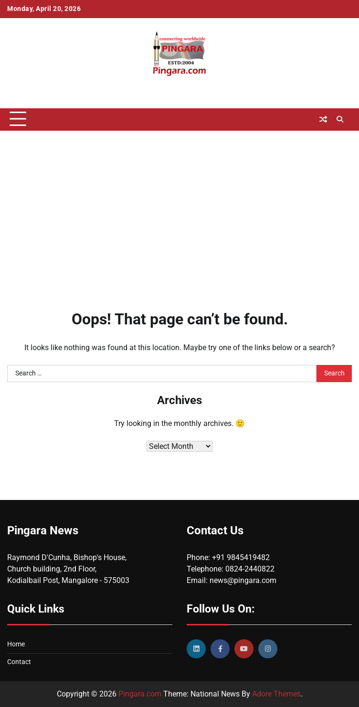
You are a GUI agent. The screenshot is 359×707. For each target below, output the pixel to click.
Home (16, 644)
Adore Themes (276, 693)
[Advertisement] (179, 207)
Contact (19, 662)
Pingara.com (139, 693)
